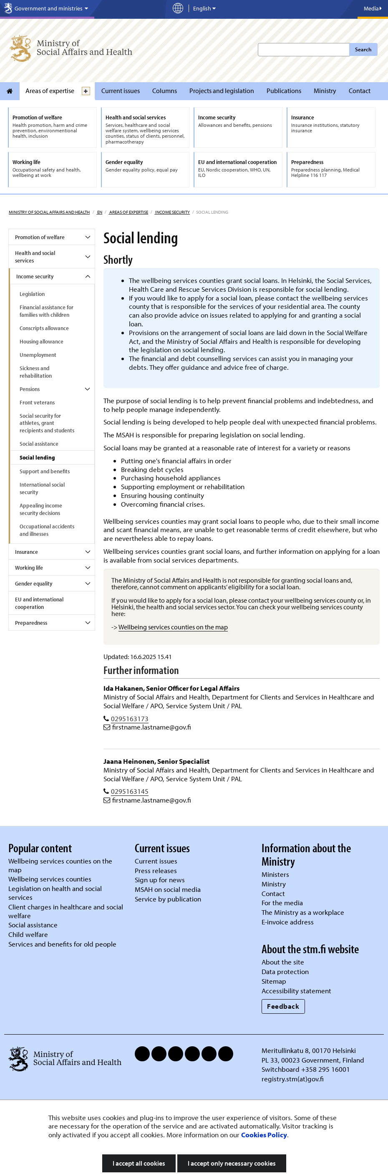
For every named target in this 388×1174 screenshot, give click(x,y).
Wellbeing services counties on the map (173, 627)
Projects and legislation (221, 90)
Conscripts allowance (44, 328)
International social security (42, 488)
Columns (164, 90)
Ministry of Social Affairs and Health (49, 212)
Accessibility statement (296, 990)
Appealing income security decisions (41, 509)
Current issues (120, 90)
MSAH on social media (168, 889)
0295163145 (130, 791)
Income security (172, 212)
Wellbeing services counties (49, 878)
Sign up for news (160, 879)
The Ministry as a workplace (303, 912)
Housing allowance (41, 341)
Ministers (275, 874)
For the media (282, 902)
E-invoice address (288, 921)
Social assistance (39, 443)
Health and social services (35, 256)
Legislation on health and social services (55, 892)
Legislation (32, 294)
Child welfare (28, 934)
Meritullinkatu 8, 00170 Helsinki (309, 1050)
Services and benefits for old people (62, 943)
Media (373, 8)
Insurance (26, 551)
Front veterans (37, 402)
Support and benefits (45, 471)
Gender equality (33, 583)
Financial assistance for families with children (46, 310)
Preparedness (31, 622)
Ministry (325, 90)
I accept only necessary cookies (232, 1163)
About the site (283, 961)
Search (363, 49)
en (99, 212)
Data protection (285, 971)
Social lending (37, 457)
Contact (359, 90)
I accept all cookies (139, 1163)
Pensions (30, 389)
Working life (29, 567)
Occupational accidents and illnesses (47, 530)
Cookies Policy (264, 1134)
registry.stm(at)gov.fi (293, 1078)
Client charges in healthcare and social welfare (65, 911)
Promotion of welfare (40, 237)
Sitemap (274, 981)
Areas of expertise (49, 90)
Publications (284, 90)
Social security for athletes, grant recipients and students (47, 423)
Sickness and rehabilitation (36, 371)
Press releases (156, 870)
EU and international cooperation (39, 603)
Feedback (283, 1006)
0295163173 (130, 718)
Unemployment (38, 355)
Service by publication (168, 898)
